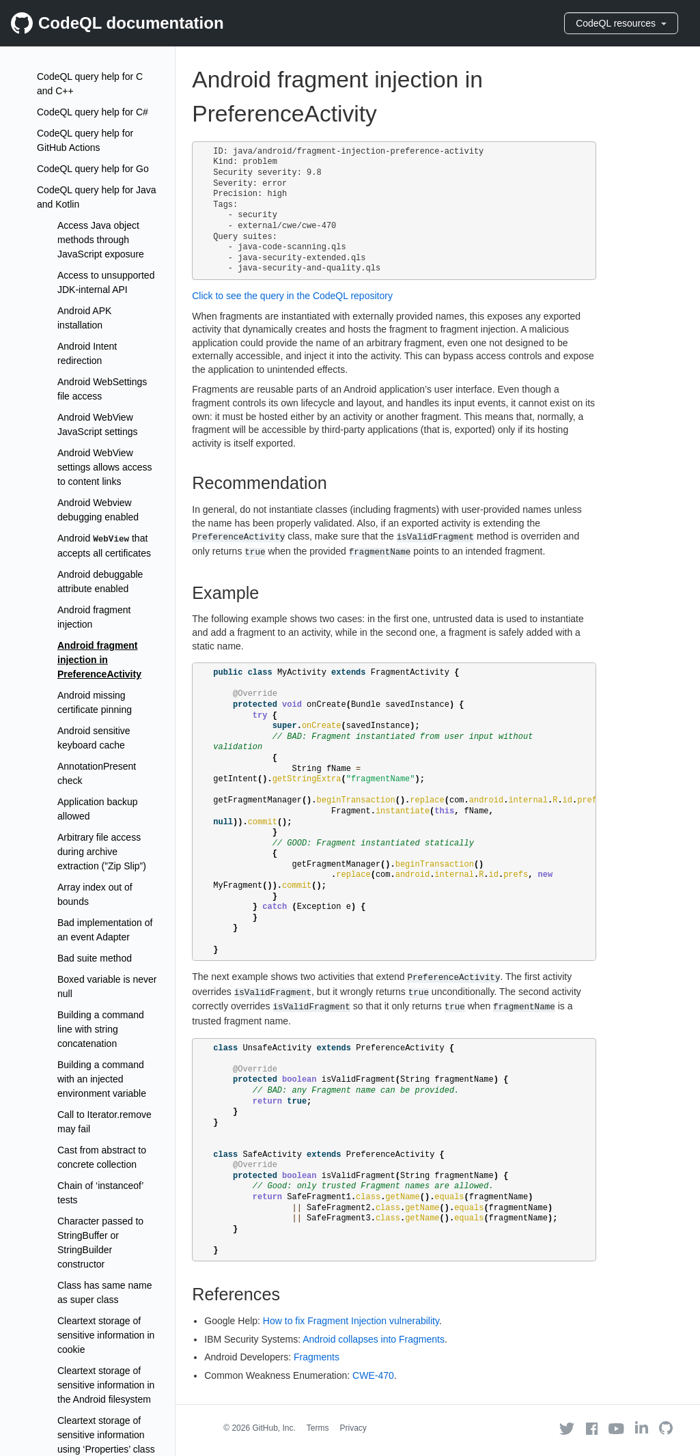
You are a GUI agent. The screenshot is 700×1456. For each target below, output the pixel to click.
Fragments (316, 1357)
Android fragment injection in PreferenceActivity (99, 660)
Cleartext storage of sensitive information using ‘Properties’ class (106, 1435)
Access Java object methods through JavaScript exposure (100, 240)
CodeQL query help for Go (93, 168)
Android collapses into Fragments (374, 1339)
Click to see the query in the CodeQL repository (292, 295)
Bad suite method (94, 958)
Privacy (353, 1428)
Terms (318, 1428)
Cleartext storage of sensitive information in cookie (105, 1335)
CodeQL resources (621, 23)
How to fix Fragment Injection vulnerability (351, 1320)
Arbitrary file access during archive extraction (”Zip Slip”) (101, 851)
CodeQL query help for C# (92, 112)
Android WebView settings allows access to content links (104, 467)
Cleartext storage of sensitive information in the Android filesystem (105, 1385)
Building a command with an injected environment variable (101, 1079)
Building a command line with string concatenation (100, 1029)
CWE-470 (373, 1375)
